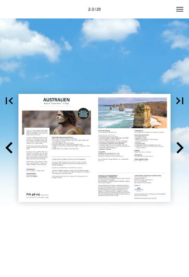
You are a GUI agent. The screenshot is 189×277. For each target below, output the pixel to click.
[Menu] (180, 9)
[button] (9, 101)
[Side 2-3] (94, 9)
